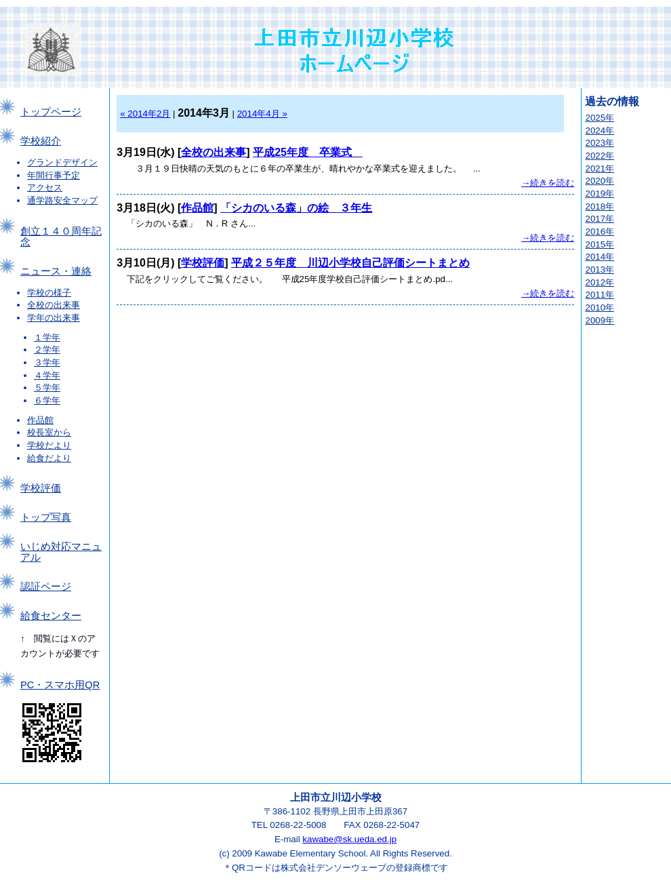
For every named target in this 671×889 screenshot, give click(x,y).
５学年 (47, 387)
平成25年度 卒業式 (308, 152)
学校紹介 (40, 141)
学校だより (49, 445)
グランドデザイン (62, 162)
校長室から (49, 432)
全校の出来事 (53, 305)
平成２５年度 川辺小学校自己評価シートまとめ (350, 263)
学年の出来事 (53, 318)
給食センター (50, 615)
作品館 (40, 420)
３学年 (47, 362)
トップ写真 (45, 517)
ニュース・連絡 (56, 271)
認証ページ (45, 586)
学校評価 (40, 488)
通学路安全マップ (62, 200)
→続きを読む (547, 183)
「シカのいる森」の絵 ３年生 (296, 208)
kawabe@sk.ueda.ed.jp (349, 839)
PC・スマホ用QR (60, 684)
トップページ (50, 111)
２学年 (47, 349)
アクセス (44, 187)
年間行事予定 (53, 175)
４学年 (47, 375)
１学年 (47, 337)
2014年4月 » (262, 113)
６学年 (47, 400)
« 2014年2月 (145, 113)
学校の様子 (49, 293)
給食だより (49, 458)
